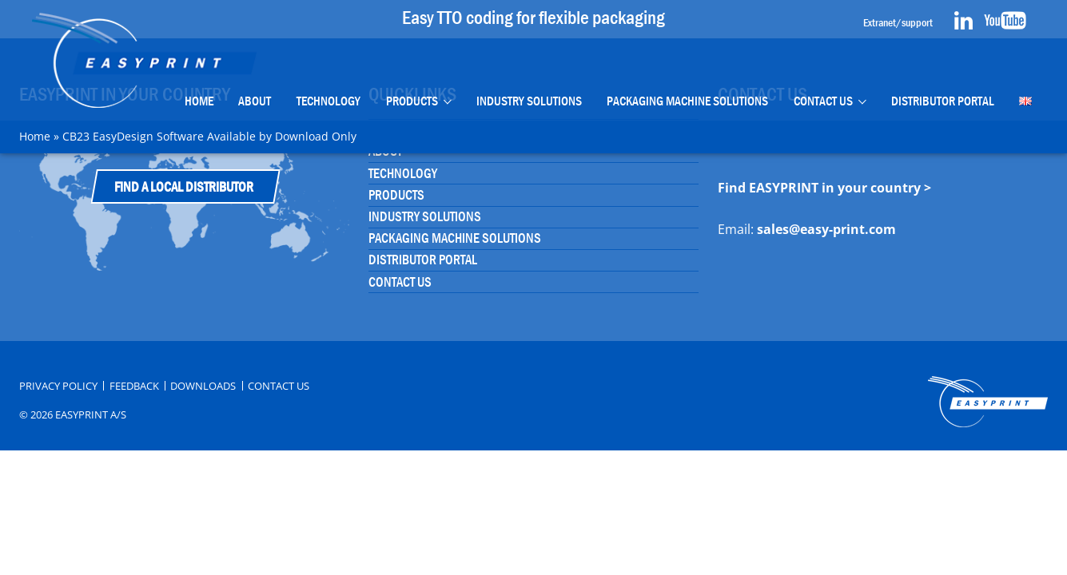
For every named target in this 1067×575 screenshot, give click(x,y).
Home (199, 101)
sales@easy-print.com (826, 229)
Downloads (203, 386)
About (254, 101)
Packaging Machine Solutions (687, 101)
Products (412, 101)
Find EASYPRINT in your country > (824, 187)
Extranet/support (898, 22)
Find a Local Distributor (183, 187)
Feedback (134, 386)
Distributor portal (942, 101)
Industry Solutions (528, 101)
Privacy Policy (58, 386)
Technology (328, 101)
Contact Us (823, 101)
